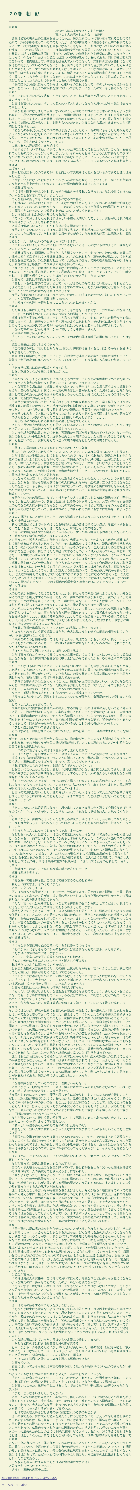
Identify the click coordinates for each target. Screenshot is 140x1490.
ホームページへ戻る (14, 1485)
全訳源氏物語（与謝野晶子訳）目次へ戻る (29, 1478)
